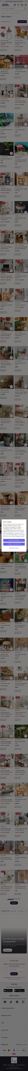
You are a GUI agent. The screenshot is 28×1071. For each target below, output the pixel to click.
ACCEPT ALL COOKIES (14, 540)
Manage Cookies (14, 548)
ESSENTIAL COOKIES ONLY (14, 544)
